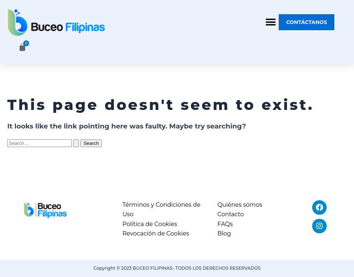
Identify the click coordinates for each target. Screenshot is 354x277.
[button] (270, 22)
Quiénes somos (240, 204)
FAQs (225, 224)
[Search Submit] (76, 143)
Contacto (231, 214)
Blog (224, 233)
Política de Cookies (149, 224)
